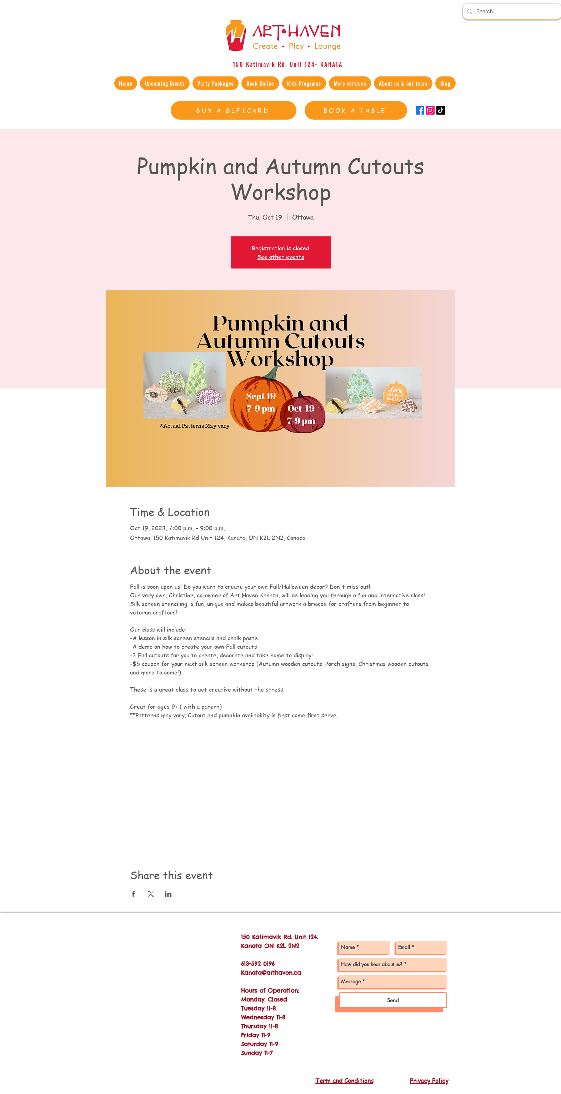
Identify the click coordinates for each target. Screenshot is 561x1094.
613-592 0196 (258, 963)
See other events (280, 257)
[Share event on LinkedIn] (168, 894)
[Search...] (511, 11)
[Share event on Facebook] (133, 894)
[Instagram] (430, 110)
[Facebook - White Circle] (330, 967)
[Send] (393, 1000)
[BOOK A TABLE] (356, 110)
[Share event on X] (150, 894)
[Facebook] (420, 110)
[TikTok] (440, 110)
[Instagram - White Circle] (330, 952)
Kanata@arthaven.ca (271, 972)
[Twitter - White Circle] (330, 981)
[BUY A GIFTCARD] (233, 110)
